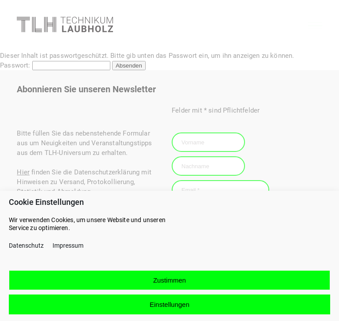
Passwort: (55, 65)
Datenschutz (26, 250)
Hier (23, 172)
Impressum (68, 250)
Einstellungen (169, 309)
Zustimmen (169, 284)
